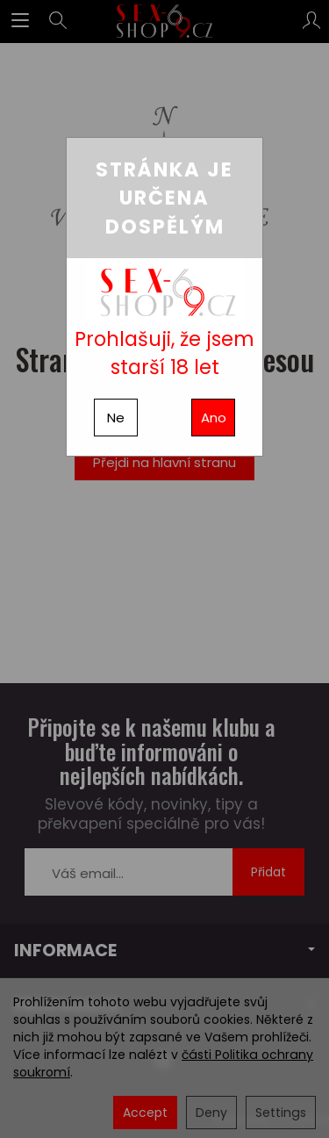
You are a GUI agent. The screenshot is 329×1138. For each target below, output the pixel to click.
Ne (116, 417)
